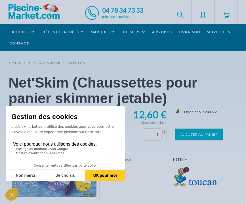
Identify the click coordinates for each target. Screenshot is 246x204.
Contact (19, 43)
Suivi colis (218, 32)
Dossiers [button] (133, 32)
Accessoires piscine (44, 63)
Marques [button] (103, 32)
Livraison (189, 32)
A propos (162, 32)
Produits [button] (22, 32)
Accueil (15, 63)
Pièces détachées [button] (62, 32)
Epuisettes (76, 63)
